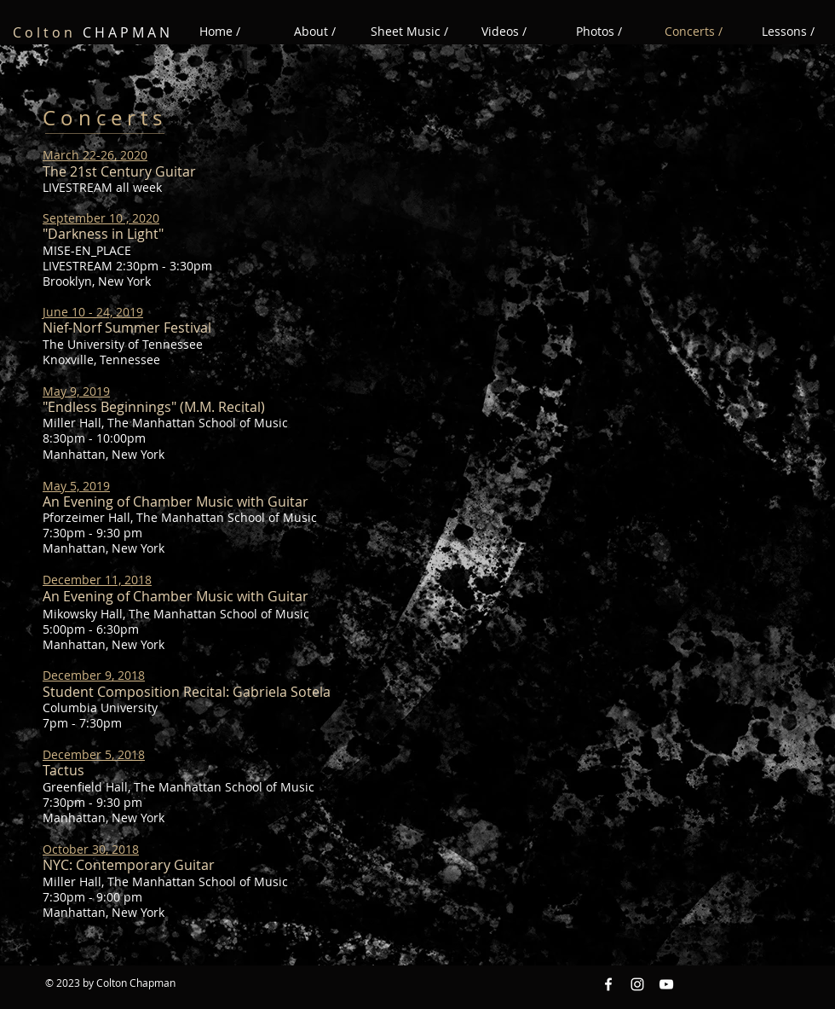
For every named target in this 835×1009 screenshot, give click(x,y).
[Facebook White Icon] (608, 984)
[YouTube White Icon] (666, 984)
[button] (504, 31)
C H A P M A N (91, 32)
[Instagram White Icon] (637, 984)
